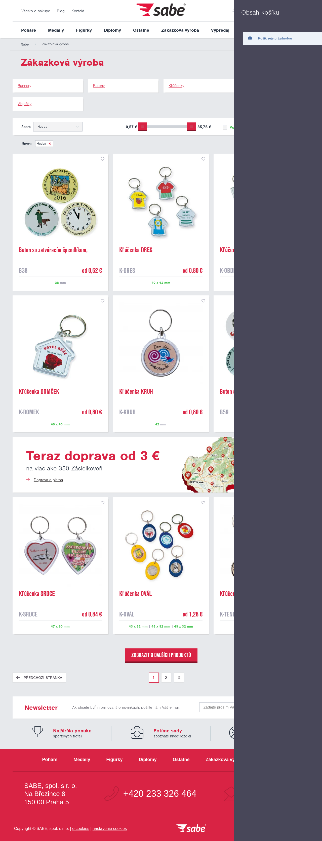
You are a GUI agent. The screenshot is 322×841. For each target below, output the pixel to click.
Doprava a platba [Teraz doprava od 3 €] (48, 479)
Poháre (28, 30)
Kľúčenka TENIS (237, 593)
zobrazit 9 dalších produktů (161, 655)
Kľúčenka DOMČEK (39, 391)
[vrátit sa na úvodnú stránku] (191, 828)
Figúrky (84, 30)
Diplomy (112, 30)
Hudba (41, 143)
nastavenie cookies (110, 828)
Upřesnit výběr (286, 126)
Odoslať (280, 706)
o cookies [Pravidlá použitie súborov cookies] (80, 828)
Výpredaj (220, 30)
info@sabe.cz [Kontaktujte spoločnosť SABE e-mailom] (270, 793)
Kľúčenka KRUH (136, 391)
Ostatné (141, 30)
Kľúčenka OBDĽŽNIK (242, 250)
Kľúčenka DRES (135, 250)
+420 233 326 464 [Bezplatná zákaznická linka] (159, 793)
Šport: (26, 126)
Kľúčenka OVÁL (135, 593)
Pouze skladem (240, 127)
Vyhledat (305, 30)
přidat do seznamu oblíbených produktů (102, 159)
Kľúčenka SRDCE (37, 593)
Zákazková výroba (180, 30)
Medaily (56, 30)
